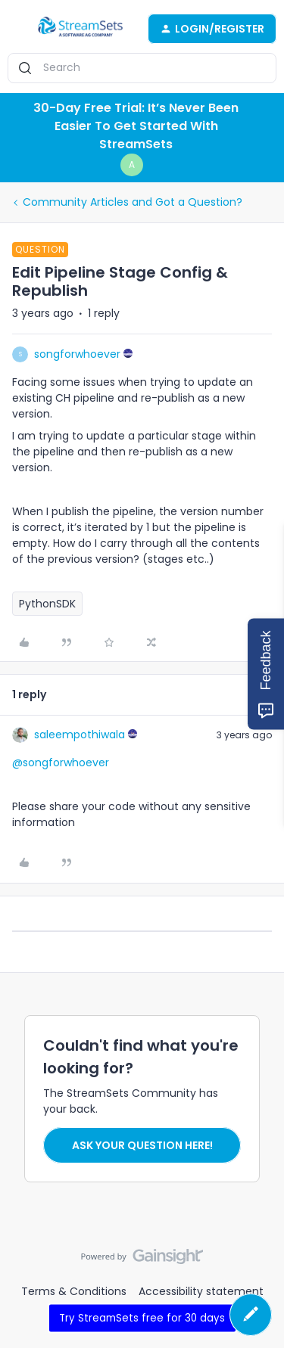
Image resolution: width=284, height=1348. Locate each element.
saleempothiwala (79, 734)
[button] (17, 31)
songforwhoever (77, 354)
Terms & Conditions (73, 1291)
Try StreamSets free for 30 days (142, 1317)
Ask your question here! (142, 1145)
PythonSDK (47, 603)
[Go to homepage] (80, 29)
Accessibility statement (201, 1291)
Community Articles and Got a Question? (132, 202)
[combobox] (142, 68)
